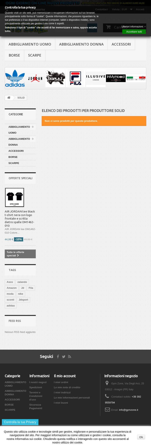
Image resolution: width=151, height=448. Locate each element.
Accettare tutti (134, 31)
